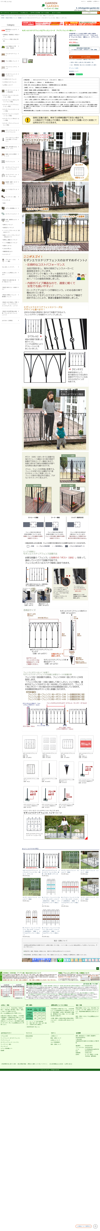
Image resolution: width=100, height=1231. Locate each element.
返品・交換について (56, 1044)
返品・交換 (79, 1005)
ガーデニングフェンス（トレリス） (10, 1042)
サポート (53, 1033)
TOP (95, 1226)
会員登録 (90, 1)
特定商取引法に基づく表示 (9, 1064)
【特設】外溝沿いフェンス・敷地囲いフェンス (15, 17)
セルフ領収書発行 (55, 1042)
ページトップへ (97, 968)
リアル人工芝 (4, 1036)
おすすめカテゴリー (6, 1033)
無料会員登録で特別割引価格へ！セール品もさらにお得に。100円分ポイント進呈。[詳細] (84, 49)
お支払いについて (55, 1040)
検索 (98, 13)
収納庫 (2, 1050)
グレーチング (4, 1046)
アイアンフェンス (9, 15)
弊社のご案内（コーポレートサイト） (38, 1064)
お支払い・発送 (5, 1005)
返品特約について (73, 71)
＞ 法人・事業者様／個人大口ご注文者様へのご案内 (82, 65)
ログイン (84, 1)
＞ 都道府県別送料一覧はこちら (33, 1026)
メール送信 (45, 12)
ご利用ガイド (96, 1)
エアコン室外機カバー (6, 1048)
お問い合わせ (69, 1064)
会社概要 (78, 1033)
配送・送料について (56, 1038)
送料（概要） (29, 1005)
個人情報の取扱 (22, 1064)
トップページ (5, 12)
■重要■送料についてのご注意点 (59, 1005)
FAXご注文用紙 (35, 12)
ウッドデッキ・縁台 (6, 1044)
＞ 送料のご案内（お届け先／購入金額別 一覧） (81, 62)
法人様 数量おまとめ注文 (57, 1064)
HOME (2, 15)
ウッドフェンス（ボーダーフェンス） (10, 1038)
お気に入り (24, 12)
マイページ (14, 12)
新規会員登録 (29, 1036)
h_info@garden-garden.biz (87, 8)
